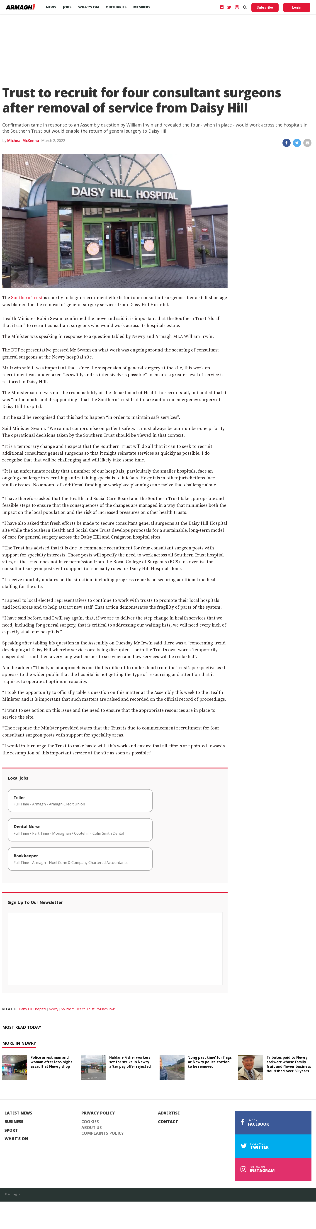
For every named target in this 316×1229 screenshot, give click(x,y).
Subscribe (265, 7)
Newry (53, 1009)
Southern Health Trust (78, 1009)
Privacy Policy (98, 1113)
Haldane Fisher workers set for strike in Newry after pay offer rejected (130, 1062)
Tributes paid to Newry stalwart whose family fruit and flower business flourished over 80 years (289, 1064)
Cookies (90, 1122)
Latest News (18, 1113)
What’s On (88, 7)
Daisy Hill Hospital (32, 1009)
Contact (168, 1122)
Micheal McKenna (23, 140)
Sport (11, 1130)
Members (141, 7)
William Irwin (106, 1009)
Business (14, 1122)
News (51, 7)
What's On (16, 1139)
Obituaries (116, 7)
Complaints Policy (102, 1133)
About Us (91, 1128)
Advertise (169, 1113)
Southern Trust (27, 298)
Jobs (67, 7)
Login (296, 7)
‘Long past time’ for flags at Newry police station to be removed (210, 1062)
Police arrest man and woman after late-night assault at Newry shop (51, 1062)
